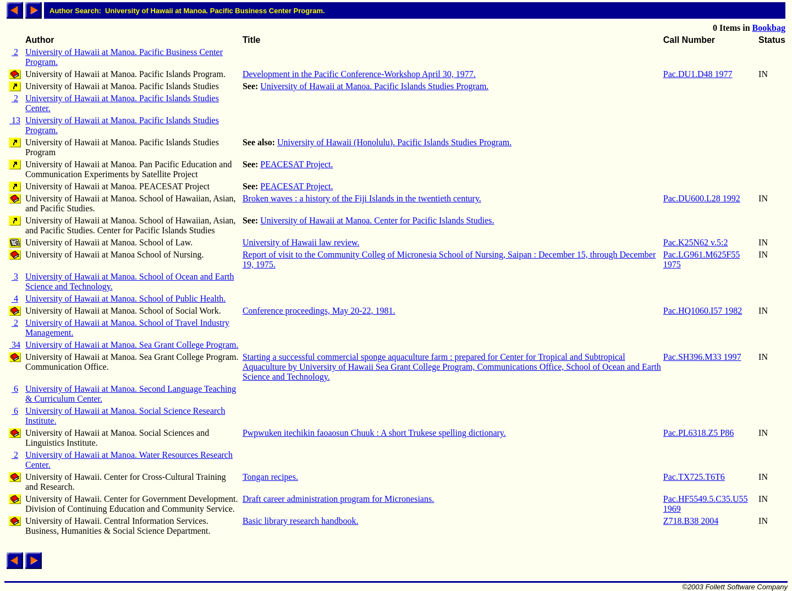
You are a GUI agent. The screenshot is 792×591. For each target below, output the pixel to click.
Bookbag (768, 27)
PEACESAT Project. (296, 164)
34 (14, 344)
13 (14, 120)
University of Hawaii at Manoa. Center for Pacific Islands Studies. (377, 220)
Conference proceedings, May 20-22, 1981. (319, 310)
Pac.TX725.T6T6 (694, 476)
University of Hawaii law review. (301, 242)
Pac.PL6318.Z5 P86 (698, 432)
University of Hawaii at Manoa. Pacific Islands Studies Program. (374, 86)
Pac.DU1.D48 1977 (698, 74)
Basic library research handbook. (301, 521)
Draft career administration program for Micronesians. (338, 499)
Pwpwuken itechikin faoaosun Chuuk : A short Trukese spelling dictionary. (374, 432)
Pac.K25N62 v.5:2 (695, 242)
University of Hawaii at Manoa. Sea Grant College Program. (131, 344)
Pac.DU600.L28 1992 (701, 198)
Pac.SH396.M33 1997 (702, 357)
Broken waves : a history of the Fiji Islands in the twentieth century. (362, 198)
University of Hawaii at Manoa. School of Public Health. (125, 298)
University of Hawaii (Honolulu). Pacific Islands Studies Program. (394, 142)
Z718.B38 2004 (690, 521)
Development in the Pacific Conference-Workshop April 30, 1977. (359, 74)
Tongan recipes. (270, 476)
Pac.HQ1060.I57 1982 (703, 310)
